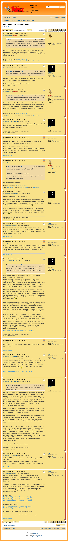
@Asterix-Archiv (10, 60)
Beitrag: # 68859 (7, 455)
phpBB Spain (35, 533)
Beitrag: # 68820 (7, 260)
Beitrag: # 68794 (7, 193)
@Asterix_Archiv (24, 60)
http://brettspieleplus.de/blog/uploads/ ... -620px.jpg (17, 497)
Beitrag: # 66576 (7, 35)
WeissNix (50, 72)
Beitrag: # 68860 (7, 473)
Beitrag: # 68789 (7, 162)
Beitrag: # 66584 (7, 121)
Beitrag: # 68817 (7, 225)
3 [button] (54, 30)
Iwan (9, 27)
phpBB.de (40, 535)
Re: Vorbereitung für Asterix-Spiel (15, 33)
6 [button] (60, 30)
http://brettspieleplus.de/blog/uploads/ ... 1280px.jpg (17, 371)
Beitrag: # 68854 (7, 381)
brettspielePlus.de (7, 155)
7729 (53, 42)
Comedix (50, 38)
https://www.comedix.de (21, 59)
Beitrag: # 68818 (7, 243)
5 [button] (58, 30)
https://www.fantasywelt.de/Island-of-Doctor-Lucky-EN (18, 330)
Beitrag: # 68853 (7, 356)
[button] (46, 30)
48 (52, 140)
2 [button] (52, 30)
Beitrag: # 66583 (7, 91)
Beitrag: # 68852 (7, 342)
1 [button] (50, 30)
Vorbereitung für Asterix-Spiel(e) (16, 25)
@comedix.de (36, 60)
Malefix (9, 39)
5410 (53, 75)
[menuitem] (13, 17)
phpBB (29, 532)
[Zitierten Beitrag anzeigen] (21, 40)
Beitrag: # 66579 (7, 67)
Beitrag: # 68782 (7, 139)
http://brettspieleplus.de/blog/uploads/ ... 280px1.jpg (17, 506)
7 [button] (62, 30)
